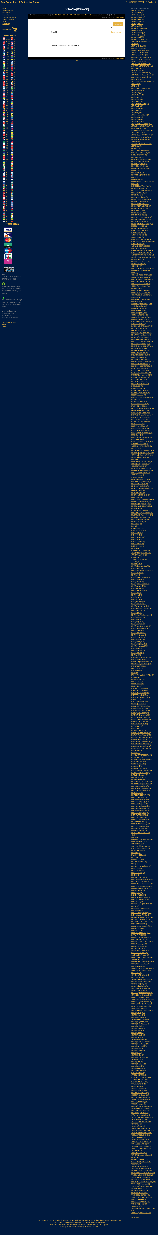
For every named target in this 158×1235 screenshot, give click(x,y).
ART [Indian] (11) (136, 110)
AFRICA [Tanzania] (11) (138, 33)
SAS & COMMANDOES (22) (139, 953)
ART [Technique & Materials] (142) (141, 124)
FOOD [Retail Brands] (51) (139, 439)
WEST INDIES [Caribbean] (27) (140, 1184)
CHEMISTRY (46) (136, 266)
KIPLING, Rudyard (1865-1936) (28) (141, 661)
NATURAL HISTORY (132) (139, 777)
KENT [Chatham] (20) (137, 588)
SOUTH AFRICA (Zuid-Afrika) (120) (141, 1004)
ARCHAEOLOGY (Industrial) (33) (141, 73)
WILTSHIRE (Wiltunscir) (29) (139, 1190)
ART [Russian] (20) (137, 117)
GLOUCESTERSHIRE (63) (139, 466)
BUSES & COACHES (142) (139, 226)
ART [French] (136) (137, 106)
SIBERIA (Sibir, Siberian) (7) (139, 986)
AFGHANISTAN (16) (137, 13)
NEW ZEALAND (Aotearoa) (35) (140, 790)
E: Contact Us (151, 2)
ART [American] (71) (137, 90)
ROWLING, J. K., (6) (137, 930)
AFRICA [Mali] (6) (136, 26)
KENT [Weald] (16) (136, 648)
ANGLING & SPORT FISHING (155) (141, 59)
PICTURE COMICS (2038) (139, 877)
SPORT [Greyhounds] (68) (139, 1039)
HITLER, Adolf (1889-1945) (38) (140, 495)
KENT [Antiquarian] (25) (138, 568)
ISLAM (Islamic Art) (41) (138, 530)
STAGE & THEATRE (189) (139, 1075)
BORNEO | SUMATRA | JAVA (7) (141, 186)
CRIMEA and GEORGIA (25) (139, 315)
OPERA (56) (135, 837)
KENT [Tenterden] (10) (138, 639)
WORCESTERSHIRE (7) (138, 1199)
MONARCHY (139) (136, 750)
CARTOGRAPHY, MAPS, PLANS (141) (142, 255)
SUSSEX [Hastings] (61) (138, 1104)
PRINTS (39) (135, 906)
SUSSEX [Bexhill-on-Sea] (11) (140, 1097)
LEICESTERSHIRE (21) (138, 679)
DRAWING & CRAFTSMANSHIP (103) (142, 361)
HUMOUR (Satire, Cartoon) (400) (141, 501)
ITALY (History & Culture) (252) (140, 550)
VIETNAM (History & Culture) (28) (141, 1170)
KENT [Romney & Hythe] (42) (140, 628)
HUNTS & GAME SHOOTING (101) (141, 506)
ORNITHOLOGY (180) (137, 844)
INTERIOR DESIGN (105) (138, 521)
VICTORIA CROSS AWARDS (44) (141, 1168)
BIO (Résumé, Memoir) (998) (140, 168)
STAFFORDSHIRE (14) (138, 1073)
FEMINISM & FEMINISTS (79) (140, 410)
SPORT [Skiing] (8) (137, 1062)
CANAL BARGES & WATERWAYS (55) (143, 241)
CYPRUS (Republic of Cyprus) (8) (141, 321)
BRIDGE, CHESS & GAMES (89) (141, 199)
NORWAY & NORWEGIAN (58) (140, 819)
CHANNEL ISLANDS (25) (138, 264)
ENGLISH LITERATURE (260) (140, 384)
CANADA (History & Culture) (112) (141, 239)
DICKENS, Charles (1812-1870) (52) (142, 346)
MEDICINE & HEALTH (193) (139, 724)
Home (4, 8)
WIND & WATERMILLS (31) (139, 1193)
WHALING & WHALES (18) (139, 1188)
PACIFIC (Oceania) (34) (138, 850)
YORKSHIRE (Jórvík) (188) (139, 1204)
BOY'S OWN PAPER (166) (139, 193)
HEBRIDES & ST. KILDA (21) (139, 484)
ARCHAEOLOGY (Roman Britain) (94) (142, 75)
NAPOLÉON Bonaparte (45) (139, 775)
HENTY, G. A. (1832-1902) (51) (140, 486)
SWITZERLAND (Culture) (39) (140, 1110)
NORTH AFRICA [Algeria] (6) (140, 799)
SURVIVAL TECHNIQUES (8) (140, 1093)
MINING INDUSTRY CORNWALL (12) (142, 741)
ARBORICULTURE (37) (138, 68)
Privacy (4, 326)
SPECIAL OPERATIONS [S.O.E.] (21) (142, 1010)
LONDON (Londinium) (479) (139, 701)
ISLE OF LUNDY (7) (137, 533)
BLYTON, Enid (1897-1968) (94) (140, 175)
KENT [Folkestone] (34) (138, 604)
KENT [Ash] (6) (135, 575)
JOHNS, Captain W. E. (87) (139, 559)
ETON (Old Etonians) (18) (139, 401)
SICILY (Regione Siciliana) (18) (140, 988)
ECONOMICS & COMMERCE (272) (141, 366)
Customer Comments (9, 17)
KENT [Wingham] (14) (137, 653)
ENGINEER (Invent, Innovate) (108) (141, 375)
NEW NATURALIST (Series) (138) (141, 788)
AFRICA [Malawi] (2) (137, 24)
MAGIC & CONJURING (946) (140, 708)
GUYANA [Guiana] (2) (137, 475)
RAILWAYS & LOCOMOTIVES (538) (142, 917)
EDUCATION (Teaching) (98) (140, 370)
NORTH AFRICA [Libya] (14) (139, 804)
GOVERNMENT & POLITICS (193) (141, 468)
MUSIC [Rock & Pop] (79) (139, 768)
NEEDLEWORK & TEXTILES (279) (141, 781)
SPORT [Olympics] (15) (138, 1050)
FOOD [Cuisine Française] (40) (140, 430)
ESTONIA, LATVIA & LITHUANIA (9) (142, 397)
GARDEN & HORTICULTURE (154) (141, 446)
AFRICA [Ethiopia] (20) (138, 17)
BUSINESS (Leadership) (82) (140, 228)
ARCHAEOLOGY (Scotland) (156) (141, 77)
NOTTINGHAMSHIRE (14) (139, 822)
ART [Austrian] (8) (136, 97)
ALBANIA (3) (135, 44)
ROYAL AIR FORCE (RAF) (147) (140, 933)
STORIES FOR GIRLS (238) (139, 1082)
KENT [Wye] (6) (136, 655)
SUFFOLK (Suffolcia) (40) (139, 1088)
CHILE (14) (134, 273)
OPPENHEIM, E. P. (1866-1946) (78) (142, 839)
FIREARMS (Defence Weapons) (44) (142, 415)
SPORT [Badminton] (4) (138, 1017)
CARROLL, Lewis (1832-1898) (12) (141, 253)
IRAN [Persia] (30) (136, 524)
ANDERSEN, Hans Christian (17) (141, 57)
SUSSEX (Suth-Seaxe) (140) (140, 1095)
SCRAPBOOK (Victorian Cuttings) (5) (142, 968)
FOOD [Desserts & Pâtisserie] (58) (141, 433)
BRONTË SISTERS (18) (138, 213)
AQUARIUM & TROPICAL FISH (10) (142, 66)
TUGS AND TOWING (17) (139, 1153)
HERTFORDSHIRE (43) (138, 493)
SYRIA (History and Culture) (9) (140, 1115)
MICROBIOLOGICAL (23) (138, 730)
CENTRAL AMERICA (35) (138, 259)
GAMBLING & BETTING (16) (139, 444)
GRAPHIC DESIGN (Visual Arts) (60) (142, 470)
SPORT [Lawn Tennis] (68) (139, 1046)
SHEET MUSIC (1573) (137, 977)
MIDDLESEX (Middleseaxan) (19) (141, 733)
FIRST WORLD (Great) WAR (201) (141, 419)
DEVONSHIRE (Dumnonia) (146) (140, 344)
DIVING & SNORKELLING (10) (140, 350)
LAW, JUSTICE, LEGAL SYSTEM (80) (142, 675)
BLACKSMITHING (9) (137, 173)
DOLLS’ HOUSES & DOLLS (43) (140, 355)
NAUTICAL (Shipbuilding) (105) (140, 779)
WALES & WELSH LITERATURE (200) (142, 1175)
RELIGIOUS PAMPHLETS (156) (140, 919)
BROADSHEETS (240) (138, 210)
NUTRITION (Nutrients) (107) (140, 826)
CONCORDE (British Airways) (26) (141, 304)
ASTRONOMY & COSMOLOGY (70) (142, 135)
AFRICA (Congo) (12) (137, 15)
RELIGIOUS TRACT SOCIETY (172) (142, 922)
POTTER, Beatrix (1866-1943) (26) (141, 904)
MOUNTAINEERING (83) (138, 761)
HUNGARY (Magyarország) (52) (141, 504)
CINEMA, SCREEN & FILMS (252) (141, 290)
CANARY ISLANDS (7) (138, 244)
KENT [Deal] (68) (136, 593)
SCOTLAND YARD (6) (138, 966)
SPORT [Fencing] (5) (137, 1033)
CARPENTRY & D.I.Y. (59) (139, 248)
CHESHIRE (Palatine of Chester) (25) (142, 268)
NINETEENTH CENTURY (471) (140, 795)
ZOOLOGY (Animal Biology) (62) (141, 1213)
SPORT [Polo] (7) (136, 1053)
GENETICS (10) (136, 448)
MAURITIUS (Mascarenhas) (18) (141, 715)
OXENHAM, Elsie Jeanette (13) (140, 846)
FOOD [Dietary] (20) (137, 435)
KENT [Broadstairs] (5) (138, 579)
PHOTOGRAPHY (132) (138, 873)
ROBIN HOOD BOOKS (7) (139, 924)
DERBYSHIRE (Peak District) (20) (141, 339)
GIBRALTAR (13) (136, 459)
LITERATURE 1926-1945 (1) (139, 695)
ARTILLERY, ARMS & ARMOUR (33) (142, 126)
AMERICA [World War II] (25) (139, 55)
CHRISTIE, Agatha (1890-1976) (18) (142, 279)
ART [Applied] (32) (136, 93)
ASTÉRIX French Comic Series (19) (142, 130)
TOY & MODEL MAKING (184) (140, 1144)
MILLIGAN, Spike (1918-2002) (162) (141, 737)
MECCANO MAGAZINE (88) (139, 721)
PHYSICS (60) (135, 875)
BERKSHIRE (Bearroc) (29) (139, 164)
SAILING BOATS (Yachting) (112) (141, 950)
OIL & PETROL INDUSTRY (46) (140, 833)
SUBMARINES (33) (137, 1086)
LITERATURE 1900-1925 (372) (140, 690)
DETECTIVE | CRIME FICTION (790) (142, 341)
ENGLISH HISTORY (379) (139, 379)
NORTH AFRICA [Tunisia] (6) (140, 813)
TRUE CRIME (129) (137, 1150)
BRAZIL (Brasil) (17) (137, 195)
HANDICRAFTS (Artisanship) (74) (141, 481)
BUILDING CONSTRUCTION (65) (141, 219)
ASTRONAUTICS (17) (138, 133)
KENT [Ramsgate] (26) (138, 624)
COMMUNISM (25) (136, 301)
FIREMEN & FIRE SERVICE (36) (140, 417)
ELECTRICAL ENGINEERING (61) (141, 373)
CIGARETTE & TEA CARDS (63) (141, 284)
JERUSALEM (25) (136, 557)
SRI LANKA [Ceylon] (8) (138, 1070)
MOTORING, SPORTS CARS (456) (141, 759)
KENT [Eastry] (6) (136, 597)
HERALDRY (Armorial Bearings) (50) (142, 488)
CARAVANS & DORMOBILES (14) (141, 246)
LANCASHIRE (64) (136, 670)
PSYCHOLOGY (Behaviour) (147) (141, 913)
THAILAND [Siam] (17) (138, 1126)
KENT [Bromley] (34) (137, 581)
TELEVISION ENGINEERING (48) (141, 1122)
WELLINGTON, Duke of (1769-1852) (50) (143, 1182)
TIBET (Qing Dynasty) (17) (139, 1137)
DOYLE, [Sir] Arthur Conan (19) (140, 359)
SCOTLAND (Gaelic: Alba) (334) (140, 964)
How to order (6, 13)
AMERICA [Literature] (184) (139, 53)
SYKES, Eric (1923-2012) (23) (140, 1113)
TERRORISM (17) (136, 1124)
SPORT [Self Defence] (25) (139, 1057)
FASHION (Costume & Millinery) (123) (142, 408)
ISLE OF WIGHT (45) (137, 544)
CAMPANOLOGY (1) (137, 237)
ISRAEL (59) (135, 548)
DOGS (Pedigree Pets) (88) (139, 353)
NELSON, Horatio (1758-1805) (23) (141, 784)
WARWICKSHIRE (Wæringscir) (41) (141, 1177)
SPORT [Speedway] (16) (138, 1064)
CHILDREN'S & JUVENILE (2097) (141, 270)
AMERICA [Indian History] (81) (140, 50)
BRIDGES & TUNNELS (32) (139, 201)
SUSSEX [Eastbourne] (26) (139, 1102)
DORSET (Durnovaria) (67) (139, 357)
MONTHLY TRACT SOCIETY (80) (141, 755)
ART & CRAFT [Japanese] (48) (140, 88)
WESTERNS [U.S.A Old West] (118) (142, 1186)
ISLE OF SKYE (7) (136, 539)
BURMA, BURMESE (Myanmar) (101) (142, 224)
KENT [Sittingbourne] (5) (138, 635)
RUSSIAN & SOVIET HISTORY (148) (142, 942)
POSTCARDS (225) (137, 902)
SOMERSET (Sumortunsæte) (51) (141, 1002)
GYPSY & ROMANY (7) (138, 477)
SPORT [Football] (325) (138, 1035)
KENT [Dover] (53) (136, 595)
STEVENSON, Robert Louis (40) (141, 1077)
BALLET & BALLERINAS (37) (140, 150)
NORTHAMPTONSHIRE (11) (139, 815)
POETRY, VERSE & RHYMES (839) (141, 886)
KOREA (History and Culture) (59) (141, 664)
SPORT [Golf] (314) (137, 1037)
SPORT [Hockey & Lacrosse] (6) (141, 1042)
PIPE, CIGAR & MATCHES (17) (140, 882)
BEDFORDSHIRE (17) (137, 157)
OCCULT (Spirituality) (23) (139, 830)
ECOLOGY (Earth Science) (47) (140, 364)
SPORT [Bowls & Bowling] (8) (140, 1024)
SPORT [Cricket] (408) (138, 1028)
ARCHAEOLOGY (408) (138, 70)
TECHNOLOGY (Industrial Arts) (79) (142, 1117)
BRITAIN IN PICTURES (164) (140, 204)
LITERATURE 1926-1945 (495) (140, 693)
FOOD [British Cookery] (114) (140, 428)
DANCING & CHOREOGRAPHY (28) (142, 326)
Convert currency (116, 32)
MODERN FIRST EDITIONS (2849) (141, 748)
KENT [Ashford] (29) (137, 573)
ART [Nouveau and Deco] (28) (140, 115)
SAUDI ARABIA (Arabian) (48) (140, 955)
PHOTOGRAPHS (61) (137, 870)
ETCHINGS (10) (136, 399)
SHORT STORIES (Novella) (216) (141, 982)
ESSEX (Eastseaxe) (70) (138, 395)
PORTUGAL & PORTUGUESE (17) (141, 899)
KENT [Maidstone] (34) (138, 617)
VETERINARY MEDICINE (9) (139, 1166)
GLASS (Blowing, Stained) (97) (140, 464)
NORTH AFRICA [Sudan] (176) (140, 810)
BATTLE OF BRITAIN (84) (139, 155)
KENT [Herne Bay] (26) (138, 610)
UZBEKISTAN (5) (136, 1164)
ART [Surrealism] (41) (137, 121)
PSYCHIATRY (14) (137, 910)
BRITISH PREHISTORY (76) (139, 208)
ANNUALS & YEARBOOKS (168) (141, 64)
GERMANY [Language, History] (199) (142, 453)
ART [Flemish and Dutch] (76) (140, 104)
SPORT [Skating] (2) (137, 1059)
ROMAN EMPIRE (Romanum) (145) (141, 926)
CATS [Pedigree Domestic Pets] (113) (143, 257)
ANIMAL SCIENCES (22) (138, 61)
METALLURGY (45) (137, 726)
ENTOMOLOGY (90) (137, 386)
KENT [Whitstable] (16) (138, 650)
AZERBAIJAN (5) (136, 146)
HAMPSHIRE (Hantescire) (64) (140, 479)
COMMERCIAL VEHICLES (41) (140, 299)
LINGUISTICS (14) (136, 686)
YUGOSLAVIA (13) (136, 1206)
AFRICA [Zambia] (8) (137, 37)
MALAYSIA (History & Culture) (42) (141, 710)
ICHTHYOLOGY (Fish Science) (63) (142, 513)
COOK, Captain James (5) (139, 306)
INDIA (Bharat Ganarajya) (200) (140, 517)
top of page (135, 1217)
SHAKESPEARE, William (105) (140, 975)
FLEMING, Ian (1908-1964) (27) (140, 421)
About (4, 21)
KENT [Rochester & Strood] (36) (141, 626)
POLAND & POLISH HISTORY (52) (141, 888)
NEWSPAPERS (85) (137, 793)
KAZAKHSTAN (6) (136, 564)
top (77, 61)
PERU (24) (134, 864)
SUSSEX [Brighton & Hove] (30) (141, 1099)
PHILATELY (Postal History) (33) (141, 866)
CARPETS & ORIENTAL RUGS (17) (142, 250)
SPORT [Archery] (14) (138, 1013)
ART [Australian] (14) (137, 95)
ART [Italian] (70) (136, 113)
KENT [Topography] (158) (139, 644)
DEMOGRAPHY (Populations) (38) (141, 333)
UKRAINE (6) (135, 1157)
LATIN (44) (134, 673)
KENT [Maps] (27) (136, 619)
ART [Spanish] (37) (137, 119)
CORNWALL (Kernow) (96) (139, 308)
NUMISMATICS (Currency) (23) (140, 824)
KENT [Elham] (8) (136, 599)
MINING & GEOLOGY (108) (139, 739)
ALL (90, 15)
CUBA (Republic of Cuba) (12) (140, 319)
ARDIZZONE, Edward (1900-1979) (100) (143, 81)
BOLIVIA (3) (134, 177)
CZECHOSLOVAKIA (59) (138, 324)
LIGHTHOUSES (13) (137, 681)
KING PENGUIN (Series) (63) (140, 659)
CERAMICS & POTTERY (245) (140, 261)
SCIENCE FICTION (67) (138, 959)
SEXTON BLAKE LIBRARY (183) (141, 970)
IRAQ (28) (134, 526)
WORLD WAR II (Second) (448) (140, 1202)
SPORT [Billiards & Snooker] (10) (141, 1019)
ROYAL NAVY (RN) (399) (138, 935)
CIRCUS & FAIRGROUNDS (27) (140, 293)
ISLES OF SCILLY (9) (137, 546)
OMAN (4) (134, 835)
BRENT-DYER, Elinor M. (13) (139, 197)
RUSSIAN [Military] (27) (138, 948)
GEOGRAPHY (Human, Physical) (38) (142, 450)
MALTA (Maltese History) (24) (140, 713)
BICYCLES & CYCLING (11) (139, 166)
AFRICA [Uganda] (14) (138, 35)
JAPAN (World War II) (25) (139, 555)
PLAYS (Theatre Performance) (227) (142, 884)
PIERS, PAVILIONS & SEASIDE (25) (142, 879)
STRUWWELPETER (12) (138, 1084)
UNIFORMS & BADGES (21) (139, 1159)
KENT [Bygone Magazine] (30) (140, 584)
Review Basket (7, 29)
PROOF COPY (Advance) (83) (140, 908)
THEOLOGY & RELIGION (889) (140, 1135)
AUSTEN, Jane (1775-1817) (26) (141, 137)
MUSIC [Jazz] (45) (136, 766)
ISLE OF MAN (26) (136, 535)
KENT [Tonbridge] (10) (138, 641)
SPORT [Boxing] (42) (137, 1026)
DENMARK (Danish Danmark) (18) (141, 335)
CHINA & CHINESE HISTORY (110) (141, 275)
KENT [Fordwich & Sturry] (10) (140, 606)
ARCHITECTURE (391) (138, 79)
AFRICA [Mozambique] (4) (139, 28)
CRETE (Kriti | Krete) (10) (139, 313)
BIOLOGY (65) (135, 170)
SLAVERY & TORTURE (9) (139, 990)
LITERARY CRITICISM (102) (139, 688)
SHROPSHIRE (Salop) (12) (139, 984)
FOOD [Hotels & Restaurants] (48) (141, 437)
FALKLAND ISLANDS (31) (139, 406)
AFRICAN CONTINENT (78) (139, 39)
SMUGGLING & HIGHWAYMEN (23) (142, 995)
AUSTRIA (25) (135, 141)
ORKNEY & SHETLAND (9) (139, 842)
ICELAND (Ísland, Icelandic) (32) (140, 510)
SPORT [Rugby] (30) (137, 1055)
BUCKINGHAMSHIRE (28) (139, 215)
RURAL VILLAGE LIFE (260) (139, 939)
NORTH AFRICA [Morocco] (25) (140, 806)
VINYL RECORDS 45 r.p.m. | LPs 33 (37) (143, 1173)
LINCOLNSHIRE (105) (137, 684)
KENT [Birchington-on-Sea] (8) (140, 577)
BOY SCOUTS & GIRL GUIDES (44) (142, 190)
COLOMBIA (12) (136, 297)
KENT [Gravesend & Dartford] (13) (141, 608)
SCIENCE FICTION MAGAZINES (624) (142, 962)
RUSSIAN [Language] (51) (139, 944)
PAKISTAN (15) (135, 853)
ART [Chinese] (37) (137, 101)
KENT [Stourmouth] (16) (138, 637)
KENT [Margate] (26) (137, 621)
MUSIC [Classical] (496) (138, 764)
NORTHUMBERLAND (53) (139, 817)
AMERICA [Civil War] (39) (139, 46)
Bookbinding (6, 24)
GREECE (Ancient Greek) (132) (140, 473)
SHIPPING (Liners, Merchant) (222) (141, 979)
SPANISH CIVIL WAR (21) (139, 1008)
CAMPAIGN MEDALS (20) (139, 235)
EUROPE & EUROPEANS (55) (140, 404)
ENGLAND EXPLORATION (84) (140, 377)
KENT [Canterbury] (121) (138, 586)
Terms (4, 324)
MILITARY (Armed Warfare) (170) (141, 735)
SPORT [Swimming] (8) (138, 1068)
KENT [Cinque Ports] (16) (139, 590)
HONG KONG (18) (136, 497)
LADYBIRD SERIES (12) (138, 666)
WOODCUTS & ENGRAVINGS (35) (141, 1197)
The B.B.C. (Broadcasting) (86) (140, 1128)
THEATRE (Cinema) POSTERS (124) (142, 1130)
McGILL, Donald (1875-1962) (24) (141, 719)
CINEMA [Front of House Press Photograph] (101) (140, 287)
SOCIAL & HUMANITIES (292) (140, 997)
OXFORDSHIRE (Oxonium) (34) (140, 848)
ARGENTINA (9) (136, 84)
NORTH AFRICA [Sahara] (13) (140, 808)
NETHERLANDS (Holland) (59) (140, 786)
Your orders (6, 15)
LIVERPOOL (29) (136, 699)
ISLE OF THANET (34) (138, 541)
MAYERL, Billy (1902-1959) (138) (141, 717)
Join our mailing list (8, 19)
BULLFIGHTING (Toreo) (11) (139, 221)
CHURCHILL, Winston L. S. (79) (140, 281)
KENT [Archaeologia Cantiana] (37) (142, 570)
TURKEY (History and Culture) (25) (141, 1155)
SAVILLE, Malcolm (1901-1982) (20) (142, 957)
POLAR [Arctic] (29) (137, 893)
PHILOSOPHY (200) (137, 868)
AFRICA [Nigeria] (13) (137, 30)
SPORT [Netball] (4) (137, 1048)
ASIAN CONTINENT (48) (138, 128)
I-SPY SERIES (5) (136, 508)
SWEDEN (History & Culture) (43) (141, 1108)
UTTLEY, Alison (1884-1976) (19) (141, 1162)
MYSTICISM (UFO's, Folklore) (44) (141, 770)
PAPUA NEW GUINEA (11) (139, 862)
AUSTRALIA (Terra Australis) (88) (141, 139)
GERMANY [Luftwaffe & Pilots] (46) (142, 455)
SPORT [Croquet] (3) (137, 1030)
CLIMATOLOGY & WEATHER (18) (141, 295)
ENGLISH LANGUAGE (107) (139, 381)
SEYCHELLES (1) (136, 973)
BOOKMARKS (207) (137, 179)
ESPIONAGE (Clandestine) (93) (140, 393)
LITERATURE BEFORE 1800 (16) (141, 697)
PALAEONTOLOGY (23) (138, 855)
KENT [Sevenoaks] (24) (138, 633)
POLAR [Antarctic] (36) (138, 890)
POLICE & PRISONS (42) (138, 895)
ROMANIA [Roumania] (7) (139, 928)
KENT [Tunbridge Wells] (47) (140, 646)
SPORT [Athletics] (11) (138, 1015)
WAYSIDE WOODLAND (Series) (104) (142, 1179)
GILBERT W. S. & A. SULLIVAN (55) (141, 461)
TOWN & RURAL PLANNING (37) (141, 1142)
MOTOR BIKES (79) (137, 757)
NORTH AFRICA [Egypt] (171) (140, 802)
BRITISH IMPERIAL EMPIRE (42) (141, 206)
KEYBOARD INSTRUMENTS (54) (141, 657)
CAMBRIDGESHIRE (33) (138, 233)
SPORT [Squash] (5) (137, 1066)
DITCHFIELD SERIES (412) (139, 348)
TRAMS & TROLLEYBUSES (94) (141, 1148)
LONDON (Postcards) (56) (139, 704)
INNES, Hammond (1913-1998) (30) (141, 519)
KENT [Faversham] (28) (138, 601)
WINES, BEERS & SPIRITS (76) (140, 1195)
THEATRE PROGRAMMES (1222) (141, 1133)
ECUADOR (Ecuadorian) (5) (139, 368)
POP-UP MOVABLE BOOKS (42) (141, 897)
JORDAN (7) (135, 561)
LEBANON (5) (135, 677)
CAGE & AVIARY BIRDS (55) (140, 230)
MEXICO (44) (135, 728)
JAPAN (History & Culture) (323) (141, 553)
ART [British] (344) (137, 99)
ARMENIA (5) (135, 86)
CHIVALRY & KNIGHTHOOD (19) (141, 277)
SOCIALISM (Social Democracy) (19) (142, 999)
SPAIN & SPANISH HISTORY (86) (141, 1006)
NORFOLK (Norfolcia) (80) (139, 797)
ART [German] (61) (137, 108)
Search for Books (8, 10)
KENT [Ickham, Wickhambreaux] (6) (141, 615)
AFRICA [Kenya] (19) (137, 21)
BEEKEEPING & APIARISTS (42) (141, 159)
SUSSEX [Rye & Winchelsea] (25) (141, 1106)
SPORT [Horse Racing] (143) (140, 1044)
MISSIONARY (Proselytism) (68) (141, 746)
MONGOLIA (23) (136, 753)
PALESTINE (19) (136, 857)
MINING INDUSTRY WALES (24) (141, 744)
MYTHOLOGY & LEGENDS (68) (140, 773)
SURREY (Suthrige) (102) (139, 1090)
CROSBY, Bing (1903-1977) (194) (141, 317)
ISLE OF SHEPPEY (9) (138, 537)
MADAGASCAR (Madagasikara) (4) (141, 706)
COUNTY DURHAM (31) (138, 310)
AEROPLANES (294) (137, 10)
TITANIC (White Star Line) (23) (140, 1139)
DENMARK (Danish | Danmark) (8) (141, 337)
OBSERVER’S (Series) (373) (139, 828)
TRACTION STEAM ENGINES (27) (141, 1146)
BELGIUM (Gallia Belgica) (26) (140, 161)
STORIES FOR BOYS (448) (139, 1079)
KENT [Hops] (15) (136, 613)
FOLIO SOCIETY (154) (138, 424)
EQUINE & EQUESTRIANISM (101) (141, 390)
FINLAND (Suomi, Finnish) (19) (140, 413)
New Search (120, 17)
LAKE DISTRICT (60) (137, 668)
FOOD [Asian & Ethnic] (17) (139, 426)
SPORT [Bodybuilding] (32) (139, 1022)
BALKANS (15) (135, 148)
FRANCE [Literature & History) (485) (142, 441)
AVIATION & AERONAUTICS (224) (141, 144)
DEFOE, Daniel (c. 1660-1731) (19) (141, 330)
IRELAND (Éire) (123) (137, 528)
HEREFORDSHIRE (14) (138, 490)
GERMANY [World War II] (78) (140, 457)
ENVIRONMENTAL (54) (138, 388)
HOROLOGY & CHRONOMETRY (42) (142, 499)
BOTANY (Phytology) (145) (139, 188)
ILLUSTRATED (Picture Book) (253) (142, 515)
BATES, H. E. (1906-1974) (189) (140, 153)
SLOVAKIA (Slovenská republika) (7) (142, 993)
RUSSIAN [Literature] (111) (139, 946)
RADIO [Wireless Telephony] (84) (141, 915)
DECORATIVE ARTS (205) (139, 328)
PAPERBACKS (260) (137, 859)
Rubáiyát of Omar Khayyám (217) (141, 937)
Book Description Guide (9, 322)
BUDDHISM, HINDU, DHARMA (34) (141, 217)
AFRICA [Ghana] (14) (137, 19)
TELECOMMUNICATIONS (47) (140, 1119)
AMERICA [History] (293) (138, 48)
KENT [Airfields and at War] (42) (141, 566)
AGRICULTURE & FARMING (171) (141, 41)
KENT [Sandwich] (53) (137, 630)
